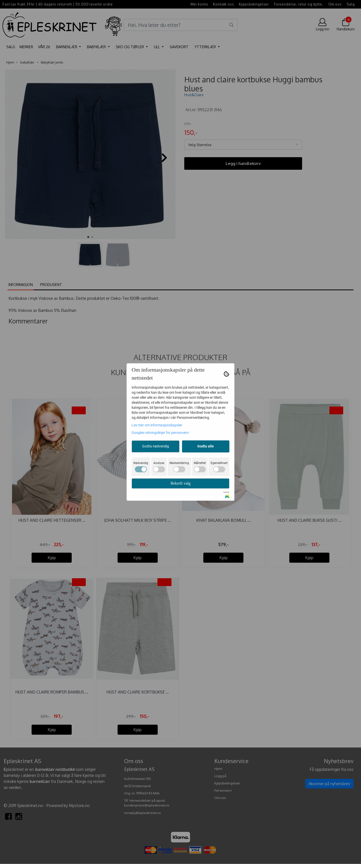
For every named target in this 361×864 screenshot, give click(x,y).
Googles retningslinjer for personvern (160, 433)
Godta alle (205, 446)
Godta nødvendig (155, 446)
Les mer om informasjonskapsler (157, 425)
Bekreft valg (180, 483)
